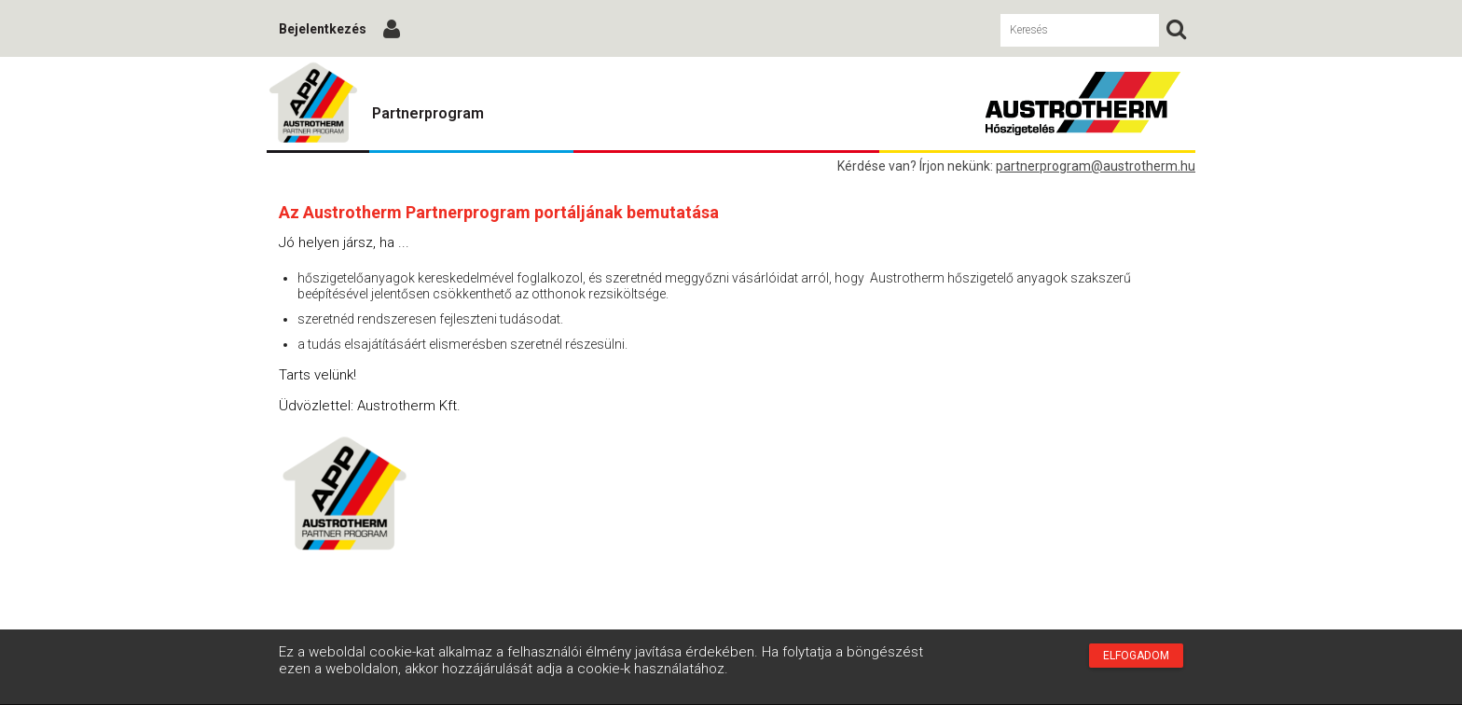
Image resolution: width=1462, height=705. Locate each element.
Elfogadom (1136, 655)
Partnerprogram (428, 113)
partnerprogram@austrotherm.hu (1095, 166)
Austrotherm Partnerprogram (313, 103)
